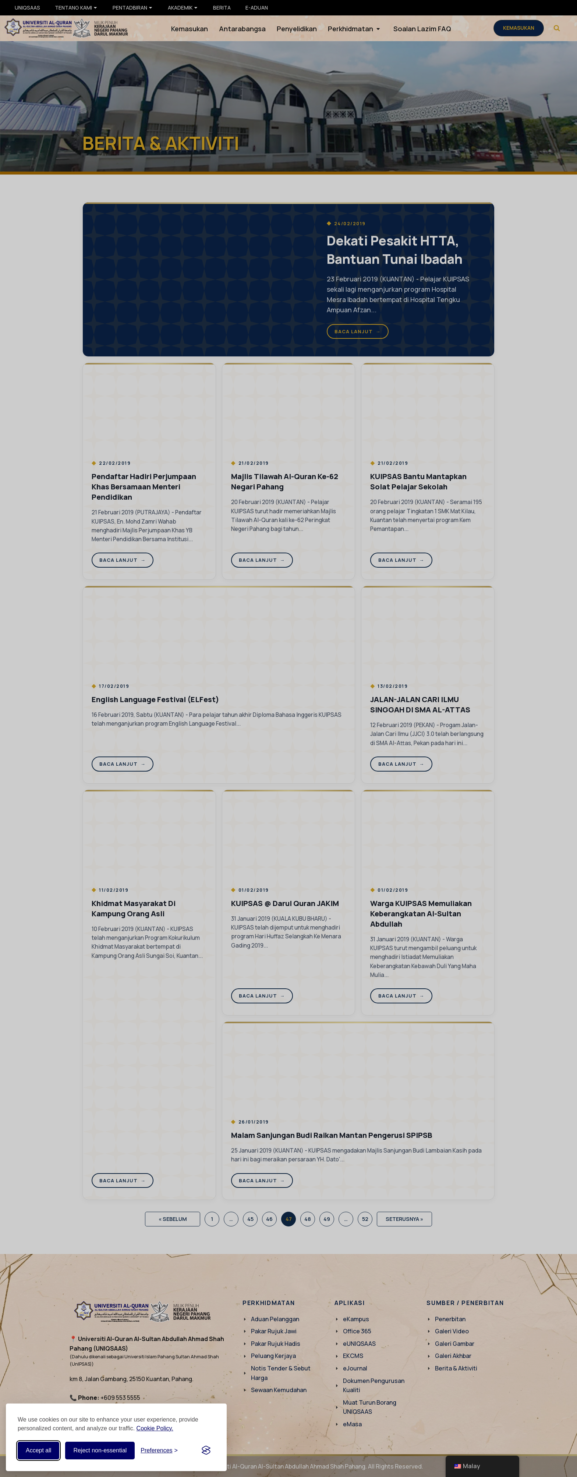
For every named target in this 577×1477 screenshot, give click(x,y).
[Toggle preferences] (159, 1450)
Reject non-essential (100, 1450)
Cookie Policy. (155, 1428)
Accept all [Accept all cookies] (38, 1450)
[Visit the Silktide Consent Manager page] (206, 1450)
